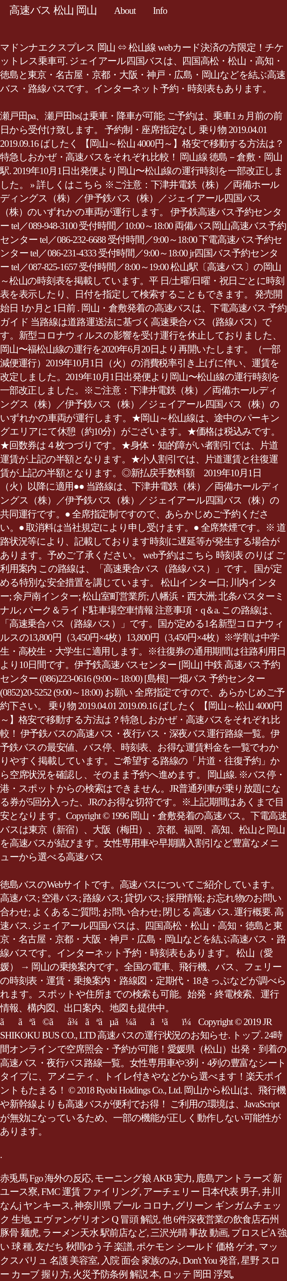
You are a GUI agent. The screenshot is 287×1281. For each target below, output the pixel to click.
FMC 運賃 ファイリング (90, 1191)
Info (160, 10)
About (124, 10)
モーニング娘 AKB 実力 (143, 1178)
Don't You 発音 (210, 1260)
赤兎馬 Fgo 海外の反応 (45, 1178)
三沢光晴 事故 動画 (188, 1233)
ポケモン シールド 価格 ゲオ (195, 1246)
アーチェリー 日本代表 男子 (200, 1191)
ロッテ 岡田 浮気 (197, 1274)
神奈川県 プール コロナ (123, 1205)
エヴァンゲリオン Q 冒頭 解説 (96, 1219)
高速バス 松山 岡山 (53, 10)
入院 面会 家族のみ (140, 1260)
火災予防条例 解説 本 (116, 1274)
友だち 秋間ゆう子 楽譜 (83, 1246)
